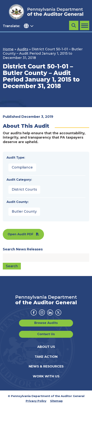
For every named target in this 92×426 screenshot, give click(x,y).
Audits (22, 49)
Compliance (22, 167)
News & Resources (46, 366)
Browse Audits (46, 323)
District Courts (24, 189)
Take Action (46, 356)
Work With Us (46, 376)
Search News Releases (23, 249)
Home (8, 49)
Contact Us (46, 334)
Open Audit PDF (20, 234)
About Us (46, 347)
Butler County (24, 211)
